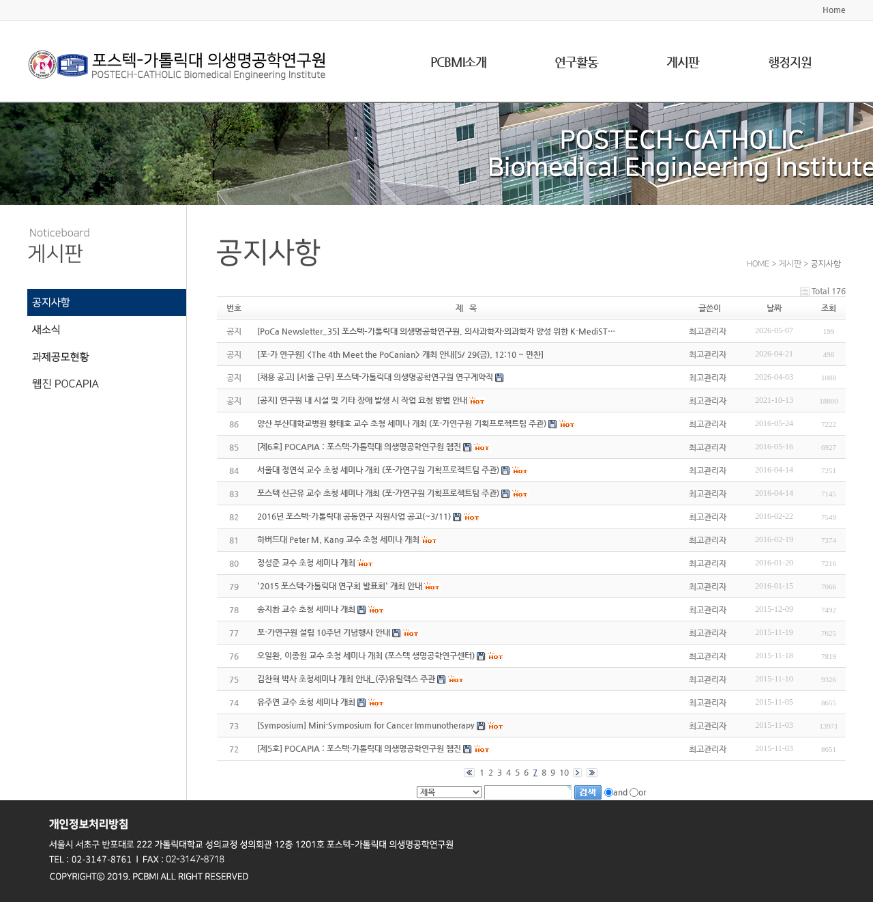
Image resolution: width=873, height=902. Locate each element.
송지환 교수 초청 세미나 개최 (306, 609)
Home (834, 9)
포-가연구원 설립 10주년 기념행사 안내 (323, 632)
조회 (828, 308)
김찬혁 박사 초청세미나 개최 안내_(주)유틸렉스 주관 (346, 678)
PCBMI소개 (458, 62)
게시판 (682, 62)
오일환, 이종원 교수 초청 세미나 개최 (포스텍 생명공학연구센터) (366, 655)
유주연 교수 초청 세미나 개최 (306, 702)
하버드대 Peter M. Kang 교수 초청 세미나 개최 (338, 539)
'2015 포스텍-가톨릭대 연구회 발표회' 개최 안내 (339, 586)
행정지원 (790, 62)
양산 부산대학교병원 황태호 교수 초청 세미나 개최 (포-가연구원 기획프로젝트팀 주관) (401, 423)
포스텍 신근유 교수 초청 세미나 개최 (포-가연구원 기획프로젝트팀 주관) (378, 493)
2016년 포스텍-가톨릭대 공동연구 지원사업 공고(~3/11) (354, 516)
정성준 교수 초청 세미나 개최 (306, 562)
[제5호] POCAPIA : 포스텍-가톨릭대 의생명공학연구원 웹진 (359, 748)
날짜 (774, 308)
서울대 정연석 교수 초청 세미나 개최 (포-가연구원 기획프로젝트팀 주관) (378, 470)
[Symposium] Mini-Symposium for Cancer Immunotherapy (366, 725)
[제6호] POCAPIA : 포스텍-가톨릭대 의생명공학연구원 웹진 (359, 446)
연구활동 (576, 62)
